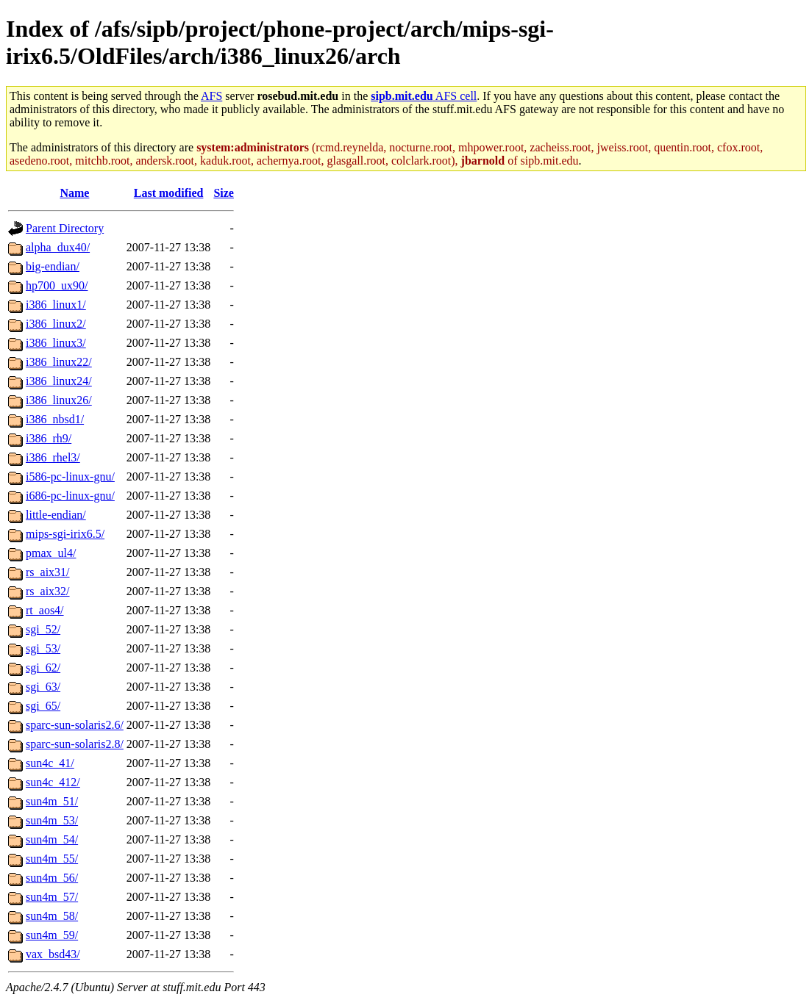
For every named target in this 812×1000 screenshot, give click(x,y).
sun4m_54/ (52, 839)
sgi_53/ (43, 648)
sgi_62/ (43, 667)
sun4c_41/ (50, 763)
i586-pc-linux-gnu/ (70, 476)
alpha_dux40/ (58, 247)
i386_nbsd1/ (55, 419)
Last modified (169, 193)
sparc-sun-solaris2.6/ (75, 725)
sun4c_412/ (53, 782)
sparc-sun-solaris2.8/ (75, 744)
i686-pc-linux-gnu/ (70, 495)
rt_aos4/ (45, 610)
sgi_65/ (43, 705)
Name (74, 193)
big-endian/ (52, 266)
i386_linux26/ (59, 400)
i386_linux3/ (56, 343)
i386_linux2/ (56, 323)
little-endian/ (56, 514)
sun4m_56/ (52, 877)
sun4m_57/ (52, 897)
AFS (211, 96)
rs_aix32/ (48, 591)
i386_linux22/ (59, 362)
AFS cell (424, 96)
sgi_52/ (43, 629)
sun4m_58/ (52, 916)
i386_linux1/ (56, 304)
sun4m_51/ (52, 801)
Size (223, 193)
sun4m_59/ (52, 935)
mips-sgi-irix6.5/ (65, 534)
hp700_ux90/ (57, 285)
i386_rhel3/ (53, 457)
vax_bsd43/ (53, 954)
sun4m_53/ (52, 820)
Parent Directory (65, 228)
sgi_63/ (43, 686)
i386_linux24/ (59, 381)
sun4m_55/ (52, 858)
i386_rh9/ (48, 438)
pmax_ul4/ (51, 553)
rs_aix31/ (48, 572)
